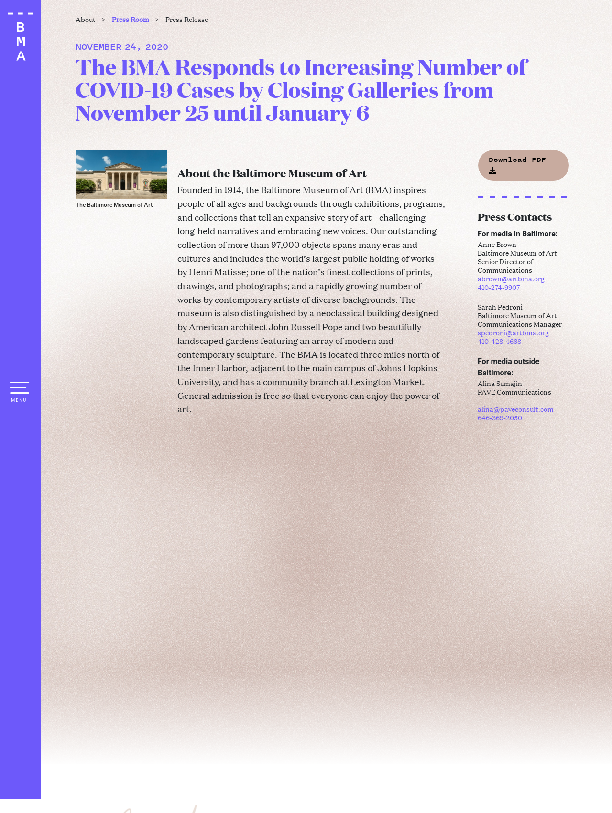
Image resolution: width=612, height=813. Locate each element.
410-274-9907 (499, 287)
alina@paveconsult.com (516, 409)
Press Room (130, 19)
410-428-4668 (499, 341)
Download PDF (517, 164)
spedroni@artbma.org (513, 332)
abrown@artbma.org (511, 278)
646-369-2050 (500, 417)
